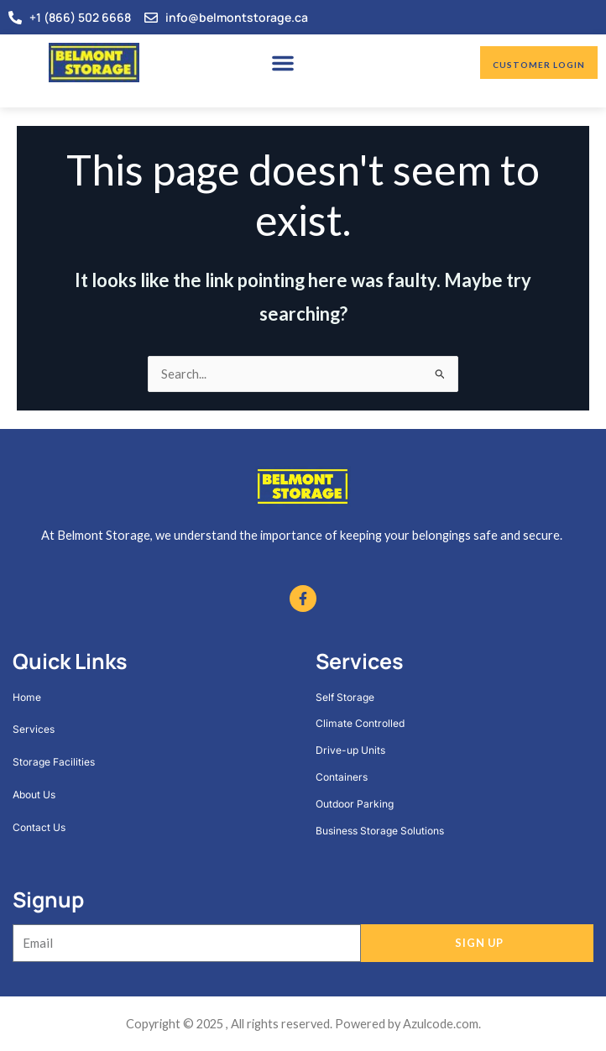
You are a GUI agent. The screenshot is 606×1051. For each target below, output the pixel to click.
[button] (282, 63)
